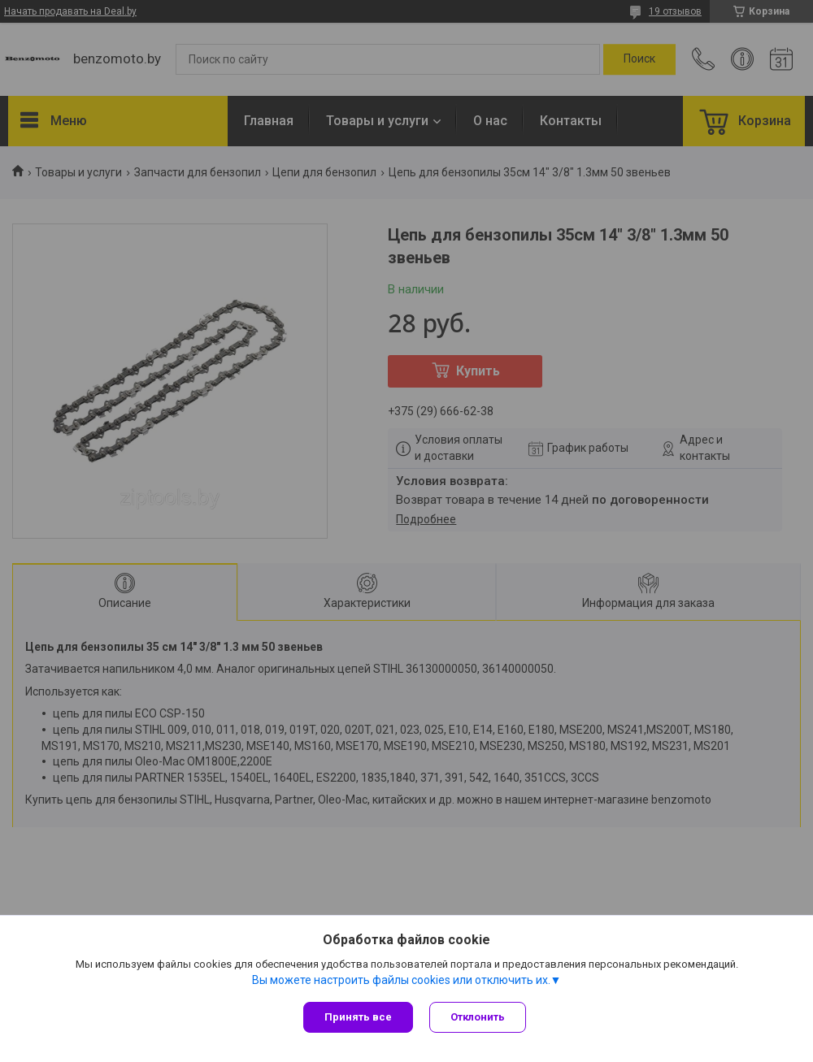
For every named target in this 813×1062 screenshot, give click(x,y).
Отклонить (477, 1017)
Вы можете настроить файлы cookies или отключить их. (401, 979)
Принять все (358, 1017)
